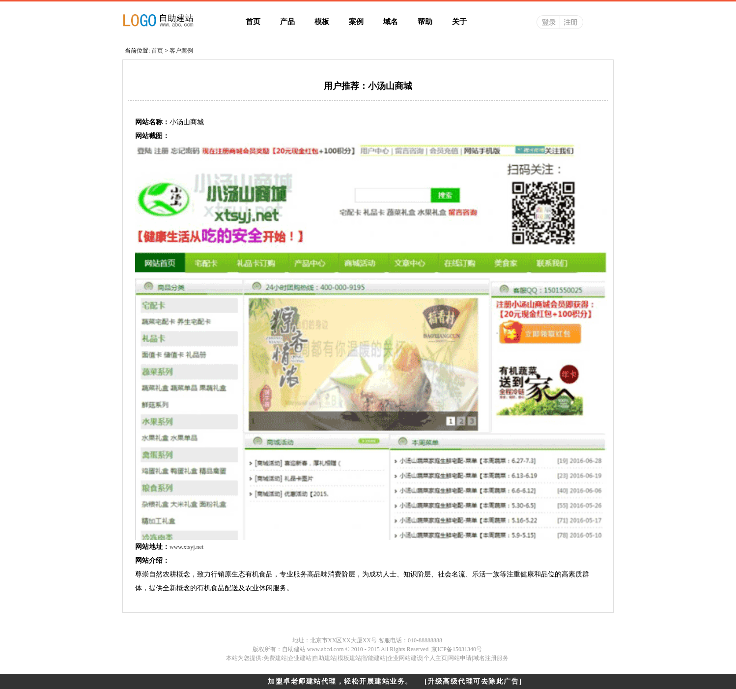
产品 (287, 22)
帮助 (425, 22)
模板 (321, 22)
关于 (459, 22)
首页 (253, 22)
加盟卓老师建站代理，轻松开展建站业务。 (340, 681)
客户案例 (181, 50)
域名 (390, 22)
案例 (356, 22)
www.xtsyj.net (186, 547)
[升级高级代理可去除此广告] (473, 681)
